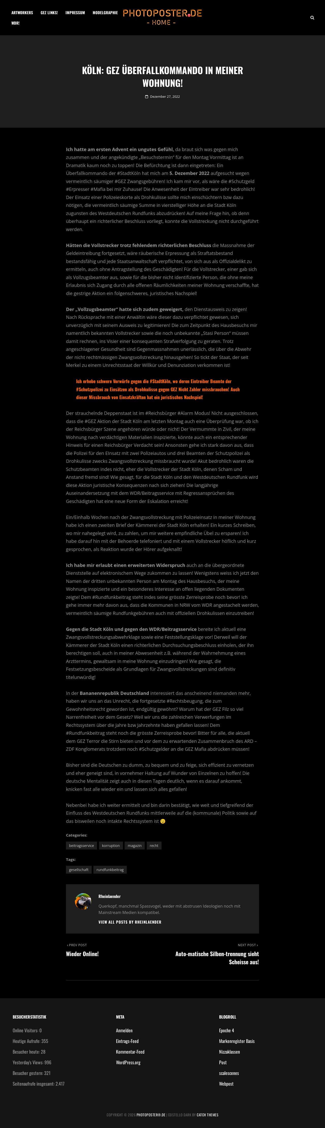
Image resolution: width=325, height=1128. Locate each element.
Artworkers (22, 12)
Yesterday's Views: (28, 1062)
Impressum (75, 12)
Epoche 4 (226, 1030)
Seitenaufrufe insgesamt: (34, 1083)
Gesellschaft (79, 869)
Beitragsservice (81, 845)
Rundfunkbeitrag (110, 869)
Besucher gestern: (28, 1073)
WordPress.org (128, 1062)
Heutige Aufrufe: (27, 1041)
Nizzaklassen (229, 1051)
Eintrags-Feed (127, 1041)
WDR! (15, 23)
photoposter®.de (151, 1114)
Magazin (135, 845)
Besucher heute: (27, 1051)
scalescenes (229, 1073)
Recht (154, 845)
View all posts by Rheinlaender (130, 922)
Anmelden (124, 1030)
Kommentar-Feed (130, 1051)
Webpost (226, 1083)
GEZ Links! (49, 12)
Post (223, 1062)
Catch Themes (207, 1114)
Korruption (111, 845)
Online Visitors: (26, 1030)
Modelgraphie (105, 12)
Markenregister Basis (237, 1041)
